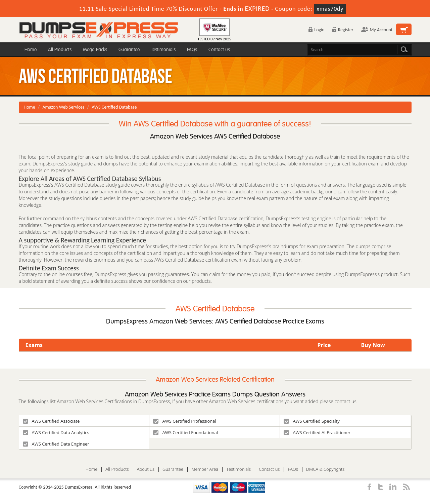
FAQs (192, 49)
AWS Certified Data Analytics (56, 432)
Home (31, 49)
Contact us (219, 49)
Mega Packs (95, 49)
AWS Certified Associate (51, 421)
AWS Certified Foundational (185, 432)
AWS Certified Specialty (311, 421)
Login (316, 30)
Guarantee (129, 49)
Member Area (204, 469)
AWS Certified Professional (184, 421)
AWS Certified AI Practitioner (317, 432)
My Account (377, 30)
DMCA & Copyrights (325, 469)
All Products (59, 49)
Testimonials (163, 49)
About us (145, 469)
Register (342, 30)
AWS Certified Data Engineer (56, 444)
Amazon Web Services (64, 107)
